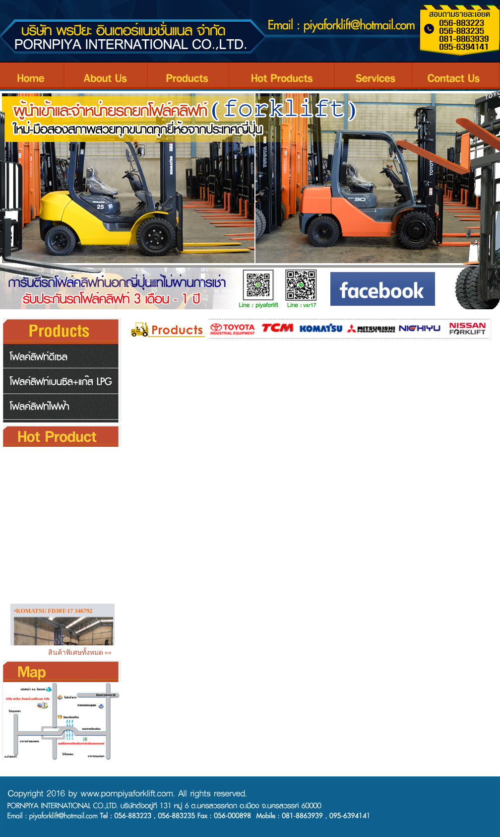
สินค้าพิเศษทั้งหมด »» (82, 652)
